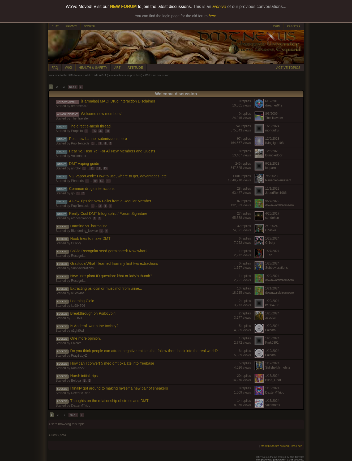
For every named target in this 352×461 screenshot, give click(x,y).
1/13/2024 (272, 401)
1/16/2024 (272, 388)
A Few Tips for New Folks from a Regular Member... (111, 201)
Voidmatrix (78, 156)
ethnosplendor (81, 218)
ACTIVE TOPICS (288, 68)
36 (94, 131)
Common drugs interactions (91, 188)
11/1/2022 (272, 188)
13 (105, 168)
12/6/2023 (272, 138)
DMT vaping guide (84, 163)
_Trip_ (269, 255)
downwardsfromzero (279, 205)
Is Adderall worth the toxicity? (94, 326)
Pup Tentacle (80, 143)
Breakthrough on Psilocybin (92, 313)
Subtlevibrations (82, 268)
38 (107, 131)
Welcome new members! (101, 114)
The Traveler (80, 118)
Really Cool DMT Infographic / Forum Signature (108, 213)
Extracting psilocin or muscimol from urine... (106, 288)
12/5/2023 (272, 151)
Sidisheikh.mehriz (277, 367)
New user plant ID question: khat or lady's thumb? (111, 276)
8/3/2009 (271, 114)
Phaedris (77, 181)
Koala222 (78, 368)
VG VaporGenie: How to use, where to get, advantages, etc (117, 176)
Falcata (270, 330)
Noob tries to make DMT (90, 238)
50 (101, 181)
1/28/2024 (272, 238)
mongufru (272, 130)
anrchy (76, 168)
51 (108, 181)
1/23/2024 (272, 263)
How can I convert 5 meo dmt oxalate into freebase (112, 363)
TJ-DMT (76, 318)
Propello (77, 131)
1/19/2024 (272, 351)
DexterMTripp (80, 393)
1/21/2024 (272, 288)
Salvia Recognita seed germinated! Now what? (108, 251)
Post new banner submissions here (98, 138)
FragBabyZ (79, 355)
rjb (73, 193)
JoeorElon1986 (276, 193)
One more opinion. (85, 338)
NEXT (72, 87)
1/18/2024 (272, 376)
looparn (270, 168)
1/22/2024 (272, 276)
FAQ (55, 68)
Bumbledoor (273, 155)
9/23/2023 (272, 163)
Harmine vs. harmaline (89, 226)
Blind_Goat (273, 380)
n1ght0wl (77, 330)
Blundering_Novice (84, 231)
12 (98, 168)
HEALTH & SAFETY (93, 68)
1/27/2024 (272, 251)
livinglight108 (274, 143)
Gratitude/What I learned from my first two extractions (114, 263)
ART (117, 68)
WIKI (68, 68)
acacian (270, 317)
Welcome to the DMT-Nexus (65, 75)
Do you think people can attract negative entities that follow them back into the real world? (144, 351)
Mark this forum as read (275, 446)
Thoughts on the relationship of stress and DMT (109, 401)
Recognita (78, 256)
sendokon (272, 218)
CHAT (55, 26)
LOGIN (276, 26)
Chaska (270, 230)
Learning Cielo (82, 301)
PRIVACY (71, 26)
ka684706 (78, 306)
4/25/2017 (272, 213)
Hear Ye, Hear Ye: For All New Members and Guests (112, 151)
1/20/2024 (272, 126)
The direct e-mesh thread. (90, 126)
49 (95, 181)
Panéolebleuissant (278, 180)
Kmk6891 (272, 342)
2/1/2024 (271, 226)
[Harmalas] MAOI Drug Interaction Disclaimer (118, 101)
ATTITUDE (135, 68)
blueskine (78, 293)
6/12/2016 (272, 101)
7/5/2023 (271, 176)
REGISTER (293, 26)
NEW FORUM (123, 6)
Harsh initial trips (84, 376)
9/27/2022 (272, 201)
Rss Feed (296, 446)
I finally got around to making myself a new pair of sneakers (119, 388)
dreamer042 (79, 106)
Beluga (76, 380)
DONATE (89, 26)
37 (100, 131)
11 (92, 168)
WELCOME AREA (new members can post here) (113, 75)
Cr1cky (76, 243)
